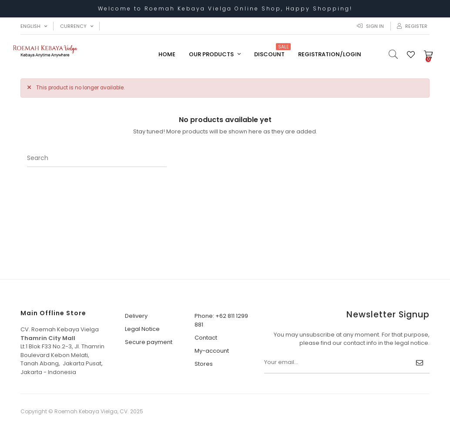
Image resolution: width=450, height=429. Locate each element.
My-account (212, 351)
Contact (206, 338)
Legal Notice (142, 329)
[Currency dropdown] (76, 26)
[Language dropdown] (33, 26)
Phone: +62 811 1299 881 (221, 320)
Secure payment (148, 342)
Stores (204, 364)
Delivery (136, 316)
